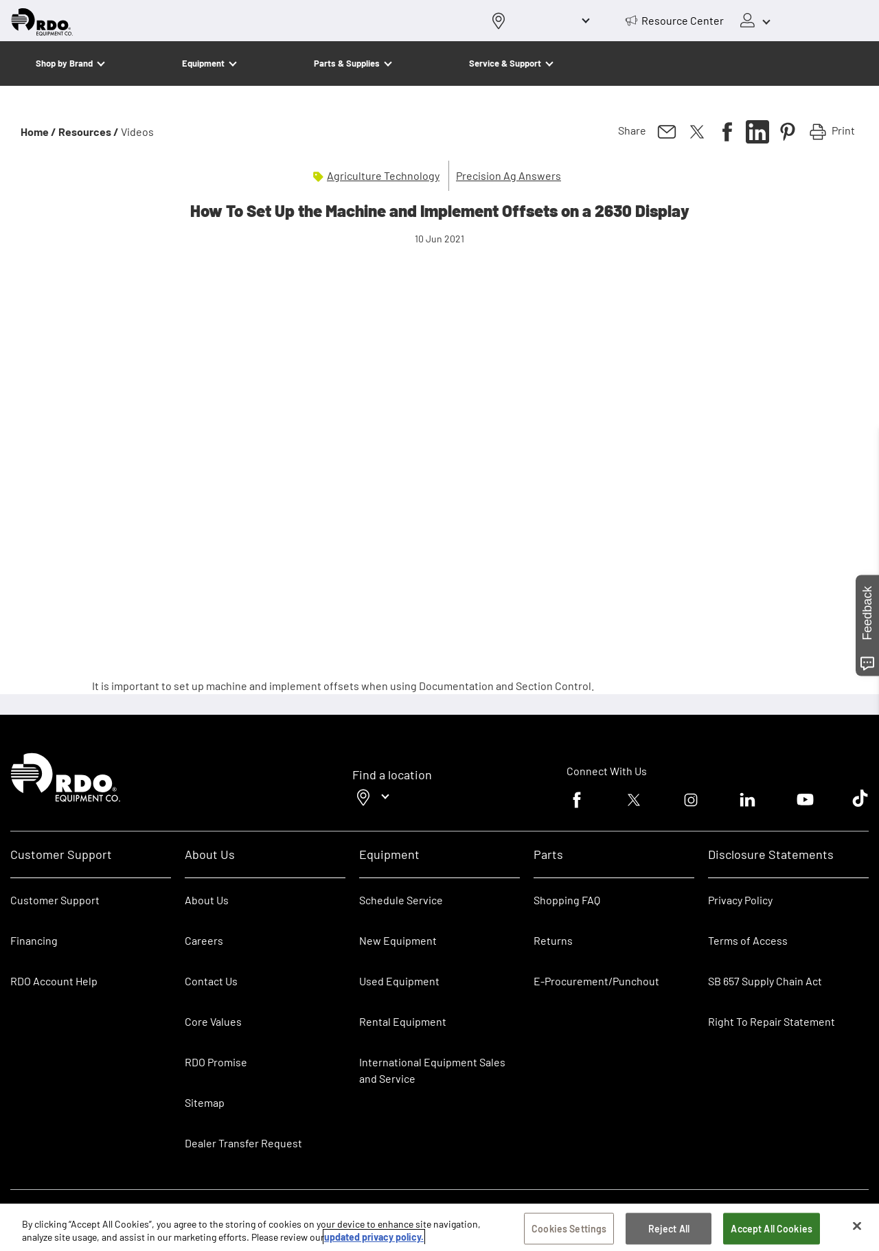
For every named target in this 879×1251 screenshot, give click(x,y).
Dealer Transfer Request (243, 1142)
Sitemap (205, 1102)
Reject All (668, 1229)
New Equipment (398, 940)
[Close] (857, 1226)
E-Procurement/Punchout (596, 980)
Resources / (88, 131)
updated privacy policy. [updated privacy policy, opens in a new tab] (374, 1237)
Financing (34, 940)
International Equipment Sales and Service (432, 1070)
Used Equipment (399, 980)
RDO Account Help (54, 980)
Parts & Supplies (347, 63)
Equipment (203, 63)
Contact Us (211, 980)
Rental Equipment (403, 1021)
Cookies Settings (569, 1229)
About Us (207, 899)
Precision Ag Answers (508, 175)
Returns (553, 940)
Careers (204, 940)
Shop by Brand (64, 63)
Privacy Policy (740, 899)
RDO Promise (216, 1061)
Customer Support (55, 899)
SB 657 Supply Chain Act (765, 980)
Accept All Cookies (771, 1229)
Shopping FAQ (567, 899)
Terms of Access (748, 940)
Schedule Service (401, 899)
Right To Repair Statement (771, 1021)
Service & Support (505, 63)
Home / (38, 131)
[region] (439, 1227)
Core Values (213, 1021)
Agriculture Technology (383, 175)
